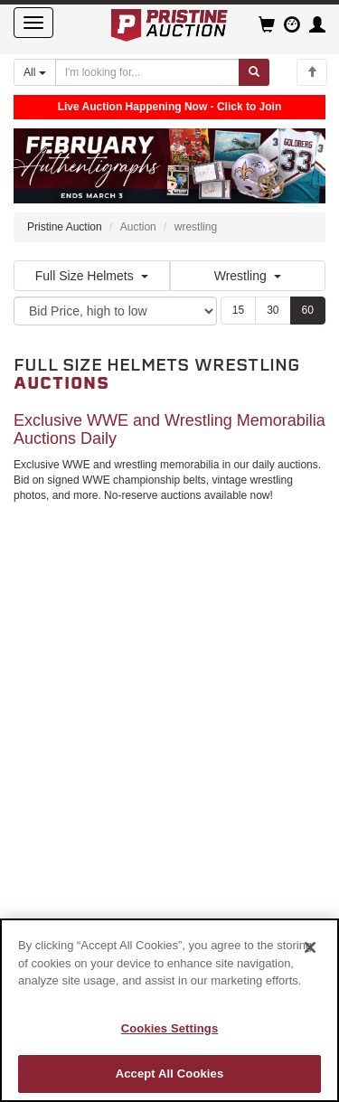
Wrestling (247, 275)
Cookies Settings (170, 1028)
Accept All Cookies (170, 1073)
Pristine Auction (64, 227)
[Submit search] (254, 72)
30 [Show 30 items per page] (272, 310)
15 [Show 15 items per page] (238, 310)
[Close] (310, 947)
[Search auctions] (147, 72)
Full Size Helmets (91, 275)
